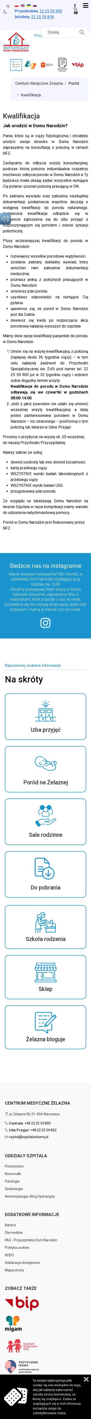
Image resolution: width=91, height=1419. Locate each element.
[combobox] (64, 32)
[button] (45, 716)
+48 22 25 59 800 (38, 1123)
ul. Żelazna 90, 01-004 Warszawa (32, 1114)
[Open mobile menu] (85, 5)
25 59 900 (51, 11)
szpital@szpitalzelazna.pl (28, 1137)
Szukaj (83, 32)
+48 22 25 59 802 (43, 1130)
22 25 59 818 (42, 17)
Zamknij (86, 1379)
